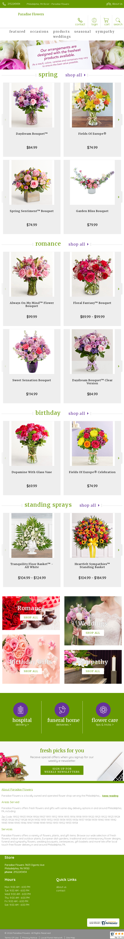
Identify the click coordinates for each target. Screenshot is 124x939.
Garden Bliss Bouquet (92, 211)
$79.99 (92, 224)
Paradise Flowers (31, 14)
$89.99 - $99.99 (92, 316)
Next (119, 119)
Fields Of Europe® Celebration (92, 472)
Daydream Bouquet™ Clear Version (92, 381)
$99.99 (32, 316)
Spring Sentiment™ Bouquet (32, 211)
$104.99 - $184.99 (92, 577)
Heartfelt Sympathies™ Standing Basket (92, 565)
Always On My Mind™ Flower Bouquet (32, 304)
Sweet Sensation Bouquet (31, 380)
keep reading (110, 795)
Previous (5, 119)
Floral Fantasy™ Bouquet (92, 303)
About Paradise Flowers (17, 789)
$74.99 (92, 147)
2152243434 (14, 3)
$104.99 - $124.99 (32, 577)
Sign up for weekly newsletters (62, 770)
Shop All (73, 75)
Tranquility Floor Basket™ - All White (31, 565)
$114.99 (31, 394)
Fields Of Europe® (92, 133)
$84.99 (32, 147)
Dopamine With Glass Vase (32, 472)
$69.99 (32, 486)
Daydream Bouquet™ (32, 133)
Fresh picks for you (62, 755)
